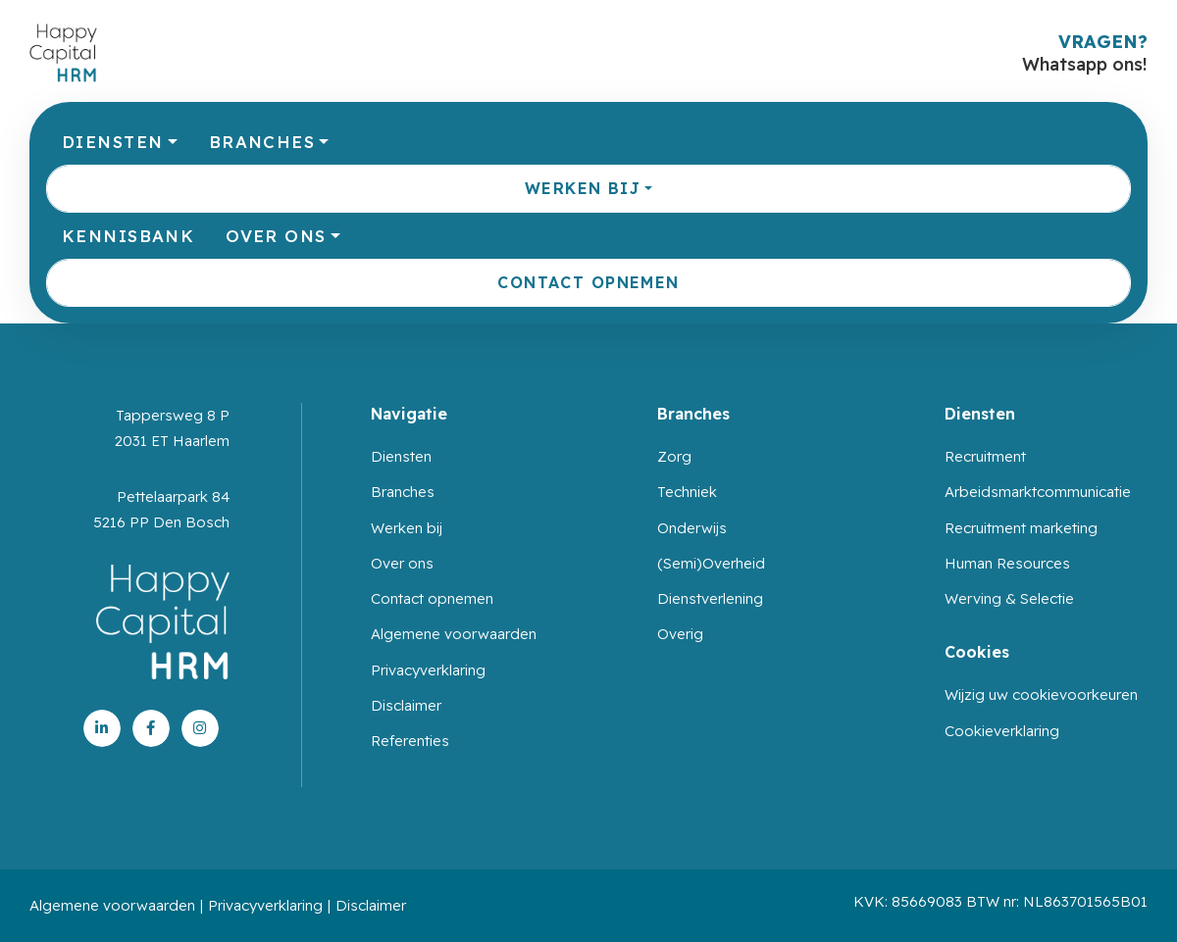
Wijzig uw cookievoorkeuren (1041, 694)
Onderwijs (692, 528)
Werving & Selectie (1009, 598)
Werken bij (582, 188)
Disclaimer (406, 705)
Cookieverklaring (1002, 730)
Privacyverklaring (428, 670)
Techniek (687, 491)
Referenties (410, 740)
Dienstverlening (710, 598)
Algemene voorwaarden (454, 633)
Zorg (674, 456)
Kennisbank (128, 235)
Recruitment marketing (1021, 528)
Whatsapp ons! (1085, 64)
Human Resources (1007, 563)
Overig (680, 633)
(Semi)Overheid (711, 563)
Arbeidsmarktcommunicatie (1038, 491)
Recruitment (985, 456)
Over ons (276, 235)
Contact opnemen (588, 282)
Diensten (112, 141)
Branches (262, 141)
